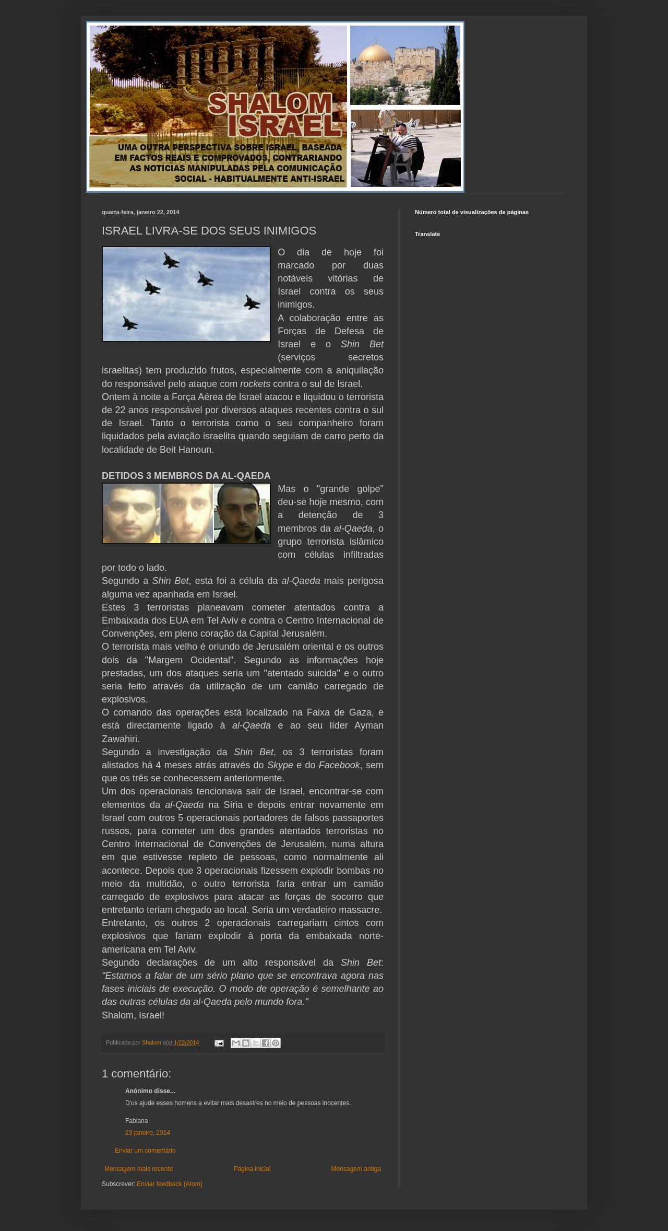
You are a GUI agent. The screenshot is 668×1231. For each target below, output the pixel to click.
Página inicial (252, 1169)
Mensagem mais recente (138, 1169)
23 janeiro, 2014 (147, 1132)
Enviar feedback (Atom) (169, 1184)
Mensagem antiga (356, 1169)
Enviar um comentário (145, 1150)
